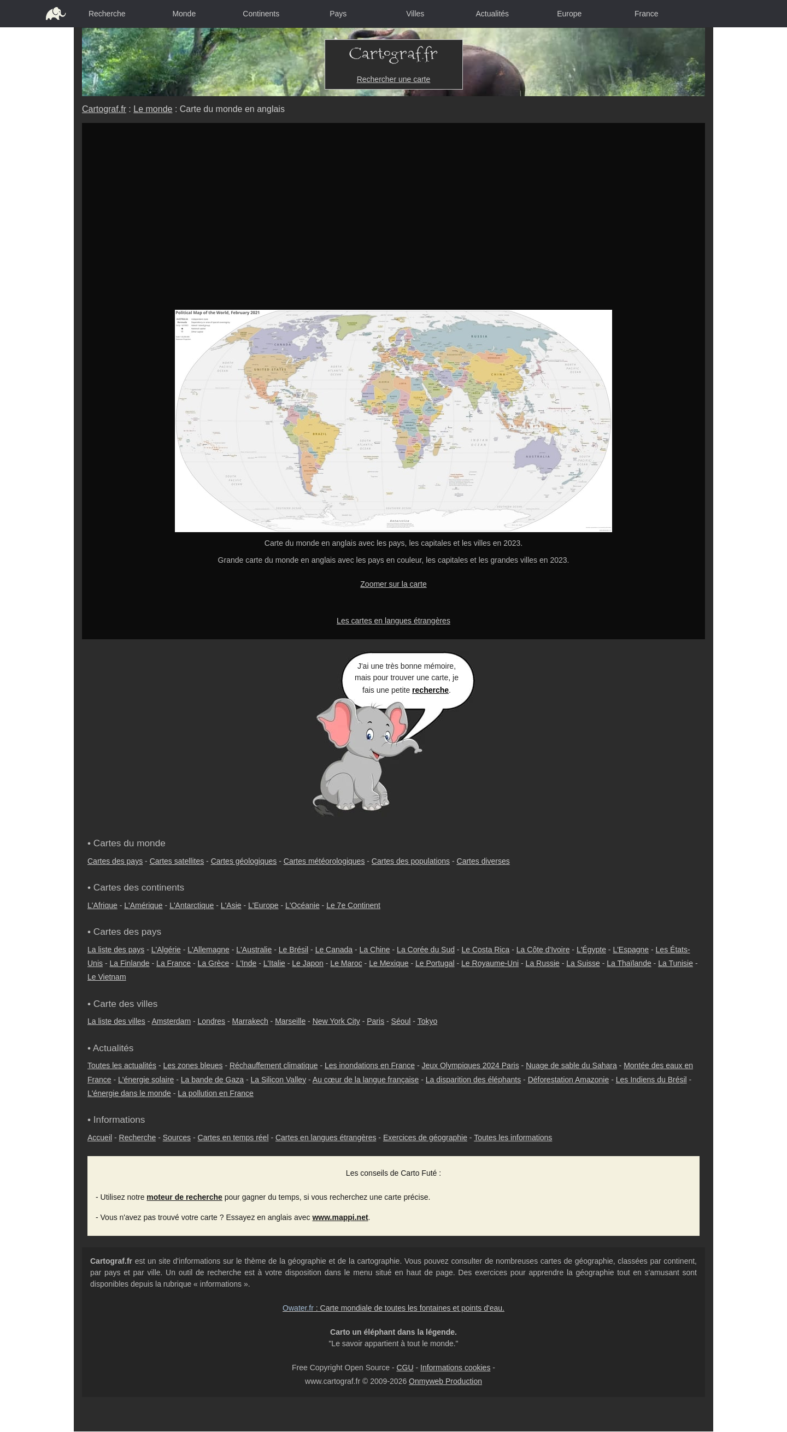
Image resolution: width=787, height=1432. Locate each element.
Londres (212, 1021)
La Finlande (129, 963)
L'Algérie (166, 949)
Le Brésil (293, 949)
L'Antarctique (191, 905)
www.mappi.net (340, 1217)
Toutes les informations (513, 1137)
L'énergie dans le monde (129, 1093)
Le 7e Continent (353, 905)
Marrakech (250, 1021)
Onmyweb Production (445, 1381)
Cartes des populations (411, 861)
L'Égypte (591, 949)
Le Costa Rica (485, 949)
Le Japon (308, 963)
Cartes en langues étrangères (325, 1137)
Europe (569, 13)
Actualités (492, 13)
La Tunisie (675, 963)
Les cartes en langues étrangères (393, 620)
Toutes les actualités (121, 1065)
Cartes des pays (115, 861)
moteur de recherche (184, 1197)
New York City (336, 1021)
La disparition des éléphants (473, 1079)
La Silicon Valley (278, 1079)
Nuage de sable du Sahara (571, 1065)
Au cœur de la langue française (366, 1079)
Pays (338, 13)
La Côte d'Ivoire (543, 949)
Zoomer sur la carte (393, 584)
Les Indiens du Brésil (651, 1079)
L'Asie (231, 905)
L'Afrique (102, 905)
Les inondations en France (370, 1065)
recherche (430, 690)
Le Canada (334, 949)
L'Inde (246, 963)
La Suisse (583, 963)
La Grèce (214, 963)
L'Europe (263, 905)
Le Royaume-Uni (490, 963)
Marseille (290, 1021)
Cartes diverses (483, 861)
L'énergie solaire (146, 1079)
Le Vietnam (106, 977)
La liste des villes (116, 1021)
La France (173, 963)
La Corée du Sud (426, 949)
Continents (261, 13)
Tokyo (428, 1021)
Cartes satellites (177, 861)
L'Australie (254, 949)
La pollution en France (216, 1093)
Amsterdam (171, 1021)
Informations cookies (455, 1367)
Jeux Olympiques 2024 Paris (470, 1065)
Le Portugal (435, 963)
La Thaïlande (629, 963)
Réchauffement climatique (274, 1065)
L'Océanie (302, 905)
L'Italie (274, 963)
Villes (415, 13)
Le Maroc (346, 963)
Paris (375, 1021)
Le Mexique (388, 963)
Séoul (401, 1021)
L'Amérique (143, 905)
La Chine (375, 949)
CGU (404, 1367)
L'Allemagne (208, 949)
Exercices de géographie (425, 1137)
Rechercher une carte (394, 79)
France (647, 13)
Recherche (107, 13)
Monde (184, 13)
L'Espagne (631, 949)
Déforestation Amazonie (568, 1079)
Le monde (152, 109)
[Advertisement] (393, 227)
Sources (177, 1137)
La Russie (543, 963)
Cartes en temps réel (233, 1137)
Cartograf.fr (104, 109)
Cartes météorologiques (324, 861)
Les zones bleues (193, 1065)
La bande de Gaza (212, 1079)
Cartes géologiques (244, 861)
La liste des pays (115, 949)
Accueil (99, 1137)
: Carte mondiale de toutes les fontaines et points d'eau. (393, 1308)
